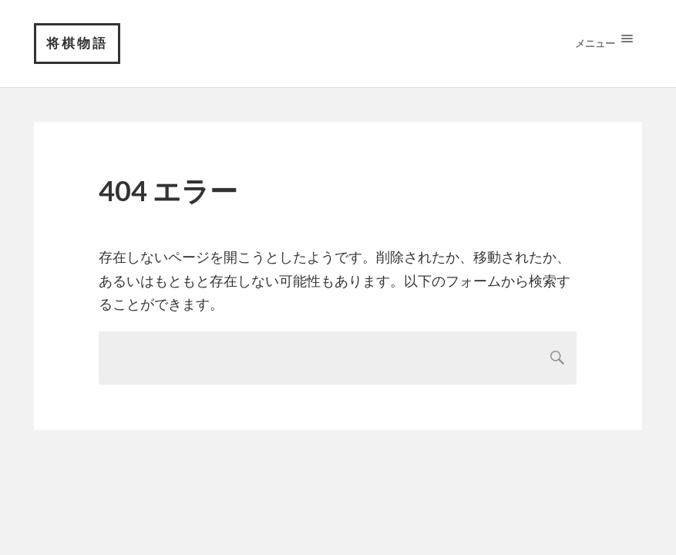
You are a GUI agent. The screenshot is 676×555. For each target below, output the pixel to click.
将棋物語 (77, 43)
